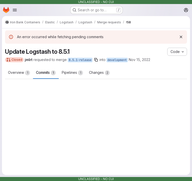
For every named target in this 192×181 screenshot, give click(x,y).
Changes (99, 72)
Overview (19, 72)
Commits (46, 72)
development (117, 60)
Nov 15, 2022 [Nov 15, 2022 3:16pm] (139, 59)
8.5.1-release (80, 60)
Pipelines (72, 72)
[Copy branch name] (96, 60)
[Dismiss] (181, 37)
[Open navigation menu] (15, 10)
